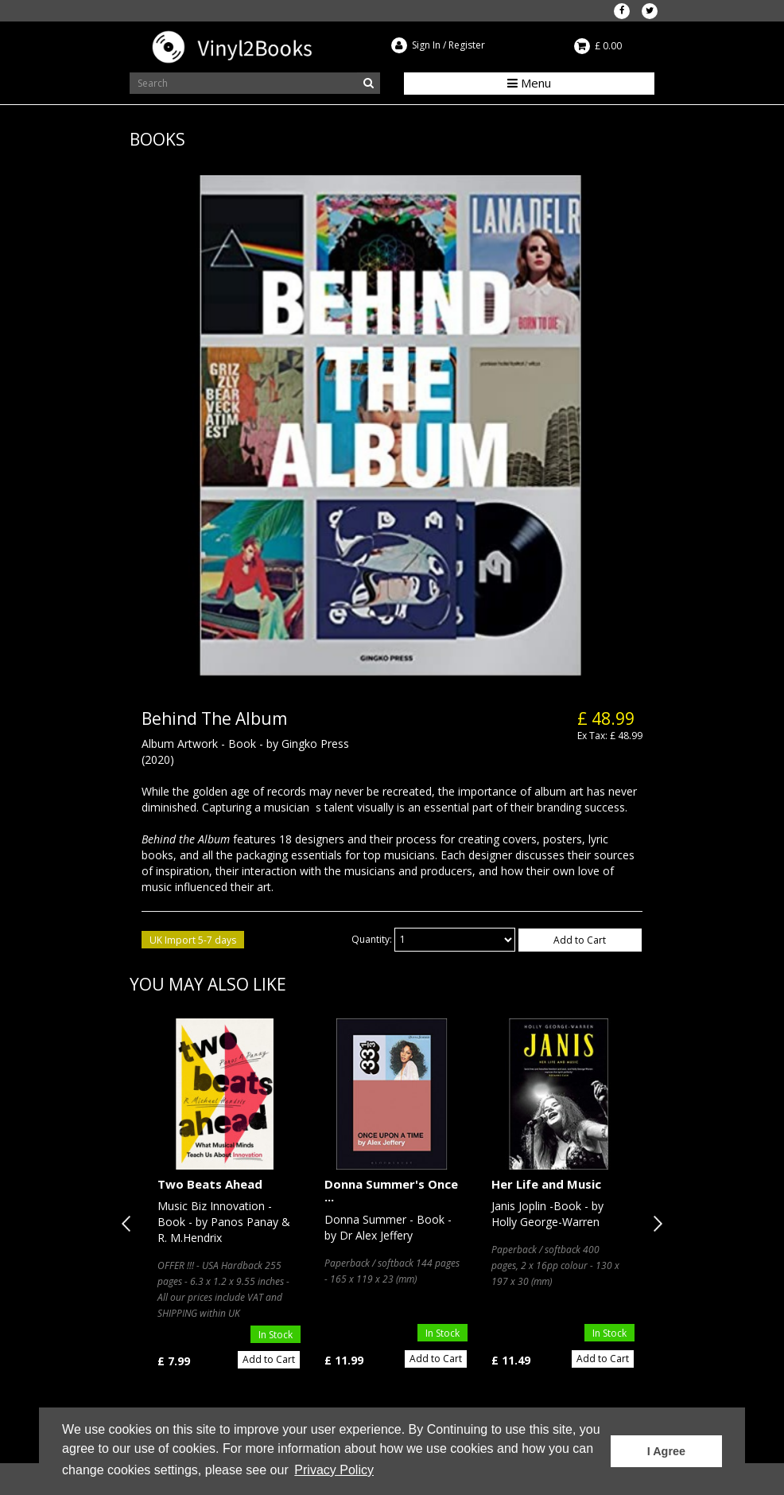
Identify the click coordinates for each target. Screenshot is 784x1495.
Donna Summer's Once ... (391, 1190)
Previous (130, 1224)
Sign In (426, 45)
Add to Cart (579, 940)
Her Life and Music (546, 1184)
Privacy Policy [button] (334, 1470)
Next (654, 1224)
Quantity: (371, 939)
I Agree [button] (666, 1451)
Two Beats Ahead (209, 1184)
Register (466, 45)
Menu (529, 83)
